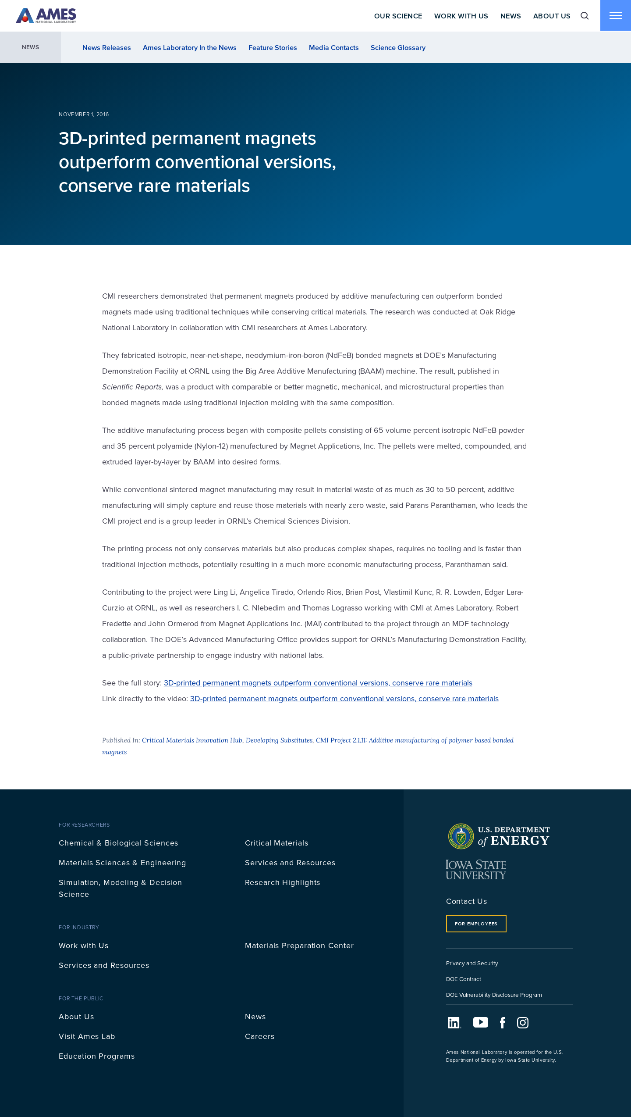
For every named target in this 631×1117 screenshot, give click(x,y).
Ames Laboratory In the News (190, 47)
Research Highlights (282, 882)
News (510, 16)
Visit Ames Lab (87, 1036)
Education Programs (97, 1055)
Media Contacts (334, 47)
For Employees (476, 923)
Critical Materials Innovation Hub (192, 740)
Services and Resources (290, 862)
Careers (259, 1036)
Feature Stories (272, 47)
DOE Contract (463, 978)
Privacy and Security (472, 963)
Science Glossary (398, 47)
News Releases (106, 47)
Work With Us (460, 16)
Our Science (397, 16)
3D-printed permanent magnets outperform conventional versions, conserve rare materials (318, 682)
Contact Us (466, 901)
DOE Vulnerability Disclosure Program (494, 994)
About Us (551, 16)
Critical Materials (276, 842)
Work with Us (84, 945)
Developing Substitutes (279, 740)
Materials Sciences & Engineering (122, 862)
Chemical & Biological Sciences (118, 842)
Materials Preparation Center (299, 945)
